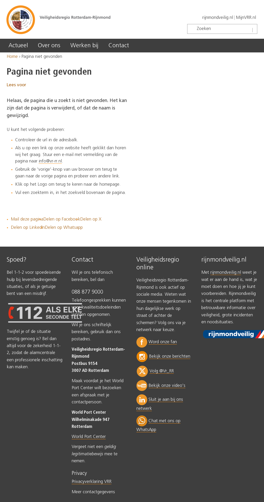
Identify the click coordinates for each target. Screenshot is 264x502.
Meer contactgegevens (93, 492)
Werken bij (84, 46)
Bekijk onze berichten (169, 356)
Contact (119, 46)
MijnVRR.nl (246, 17)
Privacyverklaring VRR (91, 482)
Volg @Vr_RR (162, 371)
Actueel (18, 46)
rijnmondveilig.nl (217, 17)
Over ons (49, 46)
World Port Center (89, 437)
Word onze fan (162, 342)
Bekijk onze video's (166, 385)
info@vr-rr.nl (50, 161)
